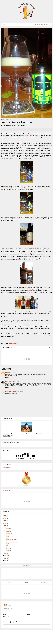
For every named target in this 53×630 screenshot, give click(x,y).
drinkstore (3, 249)
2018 (5, 520)
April (7, 545)
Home (2, 119)
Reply (7, 377)
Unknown (7, 372)
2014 (5, 526)
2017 (5, 521)
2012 (5, 553)
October (7, 531)
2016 (5, 523)
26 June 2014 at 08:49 (15, 381)
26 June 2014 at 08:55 (20, 391)
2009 (5, 558)
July (7, 536)
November (8, 529)
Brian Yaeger (8, 381)
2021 (5, 515)
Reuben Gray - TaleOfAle (10, 391)
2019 (5, 518)
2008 (5, 560)
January (7, 550)
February (8, 548)
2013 (5, 552)
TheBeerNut (27, 135)
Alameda (6, 186)
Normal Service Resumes (10, 540)
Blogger (28, 565)
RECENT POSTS (7, 490)
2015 (5, 525)
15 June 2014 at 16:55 (13, 372)
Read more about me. (7, 436)
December (8, 528)
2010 (5, 557)
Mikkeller (16, 142)
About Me (28, 614)
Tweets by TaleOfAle (7, 467)
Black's (25, 287)
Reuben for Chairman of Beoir (11, 542)
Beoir (40, 433)
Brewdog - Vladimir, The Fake (11, 539)
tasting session (9, 119)
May (7, 543)
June (7, 538)
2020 (5, 516)
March (7, 547)
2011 (5, 555)
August (7, 534)
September (8, 533)
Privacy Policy (6, 616)
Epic (3, 251)
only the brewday (31, 290)
